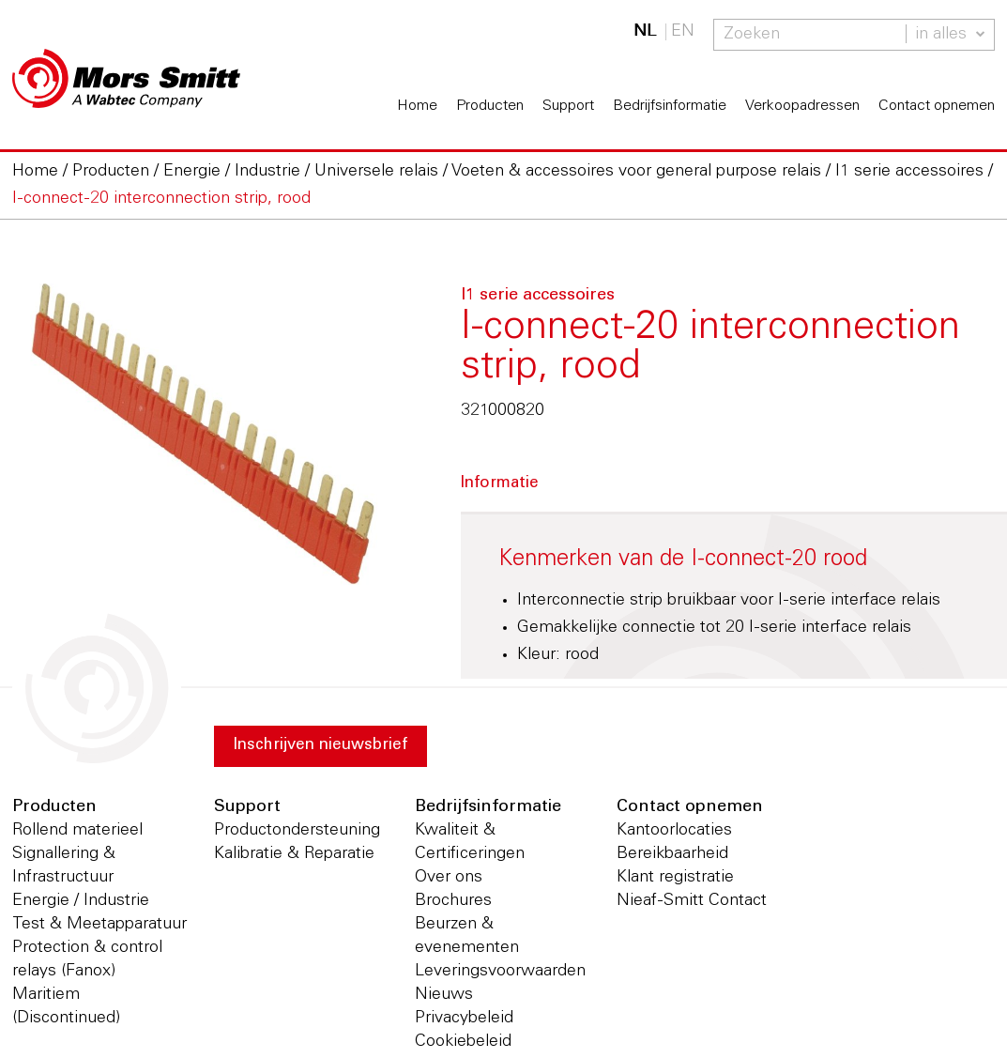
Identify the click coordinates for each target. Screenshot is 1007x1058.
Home (417, 106)
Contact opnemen (936, 106)
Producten (490, 106)
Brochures (453, 901)
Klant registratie (675, 877)
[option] (201, 436)
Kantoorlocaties (674, 830)
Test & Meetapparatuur (99, 924)
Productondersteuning (297, 830)
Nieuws (444, 995)
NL (644, 31)
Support (568, 106)
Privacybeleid (464, 1018)
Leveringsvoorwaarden (500, 971)
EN (682, 31)
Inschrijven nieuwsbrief (328, 747)
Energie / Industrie (80, 901)
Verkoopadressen (802, 106)
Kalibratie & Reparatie (294, 854)
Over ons (448, 877)
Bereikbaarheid (672, 854)
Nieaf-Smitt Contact (692, 901)
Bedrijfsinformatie (669, 106)
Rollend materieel (77, 830)
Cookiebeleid (463, 1042)
